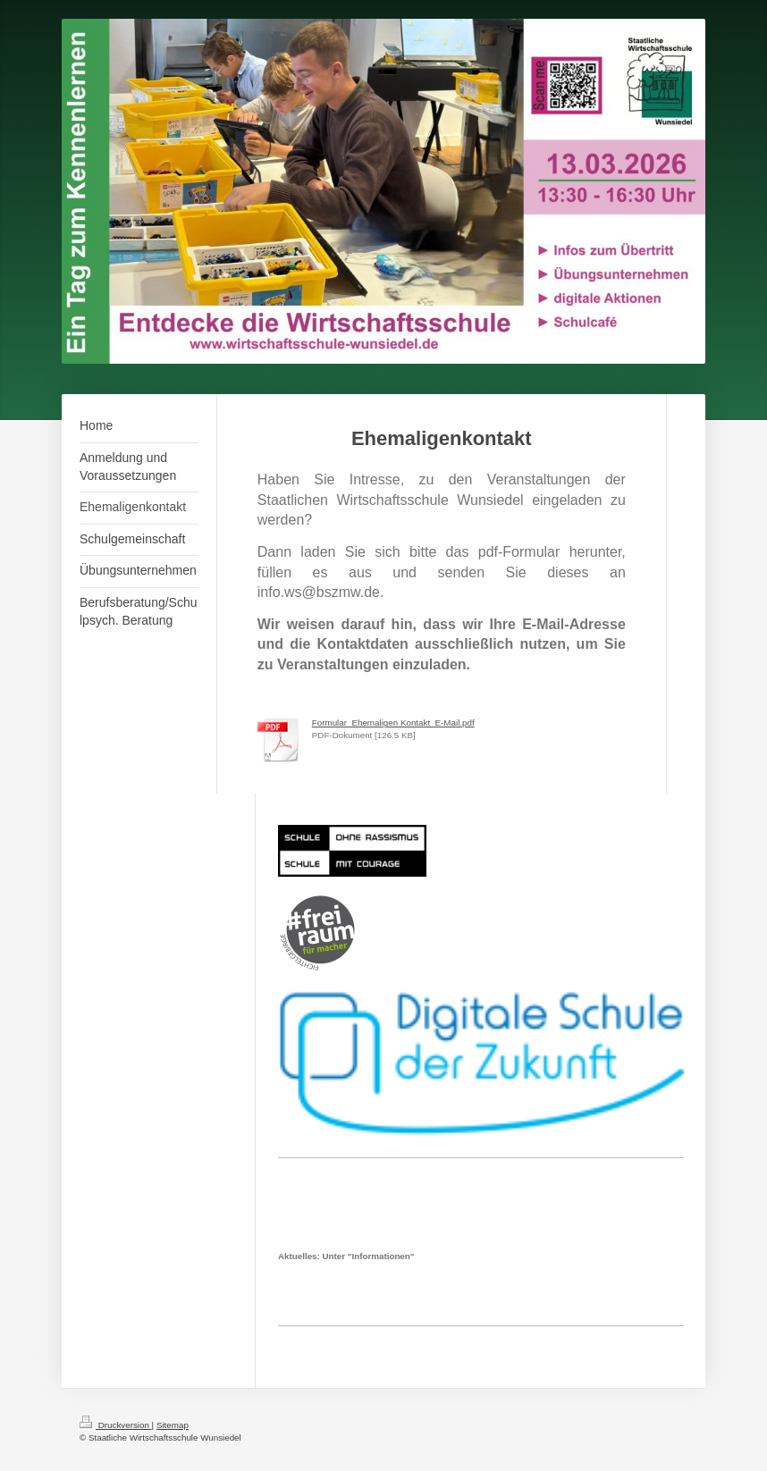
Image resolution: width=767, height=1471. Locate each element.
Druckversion (116, 1425)
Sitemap (172, 1425)
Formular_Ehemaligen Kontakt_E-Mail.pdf (393, 722)
